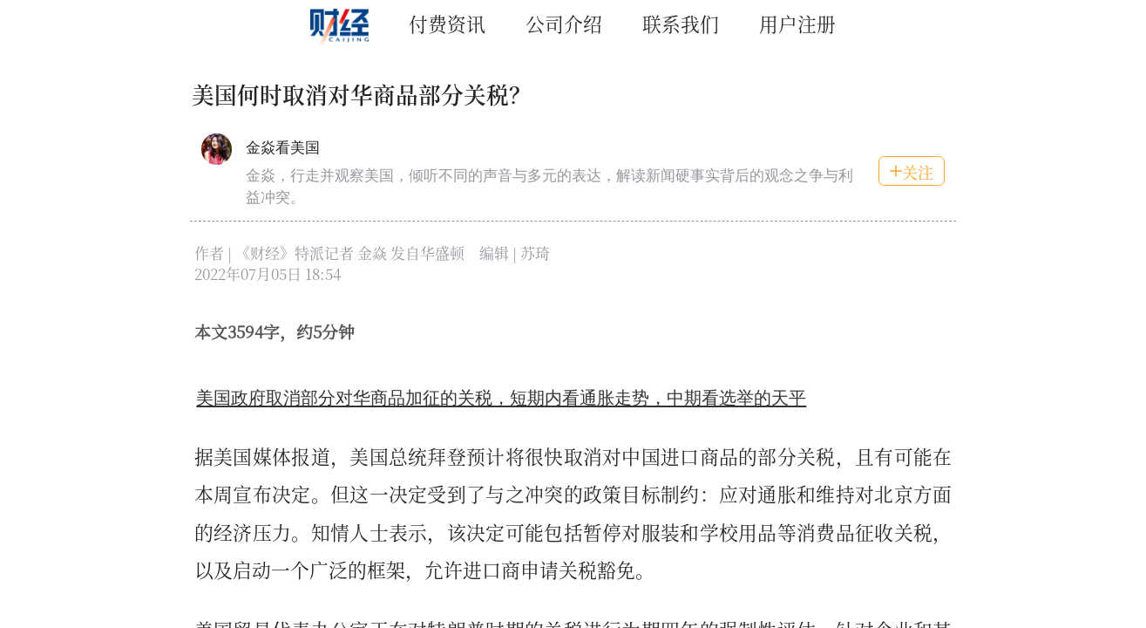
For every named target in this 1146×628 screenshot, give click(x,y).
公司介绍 (564, 23)
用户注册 (797, 23)
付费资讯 (447, 23)
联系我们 (680, 23)
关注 (911, 171)
